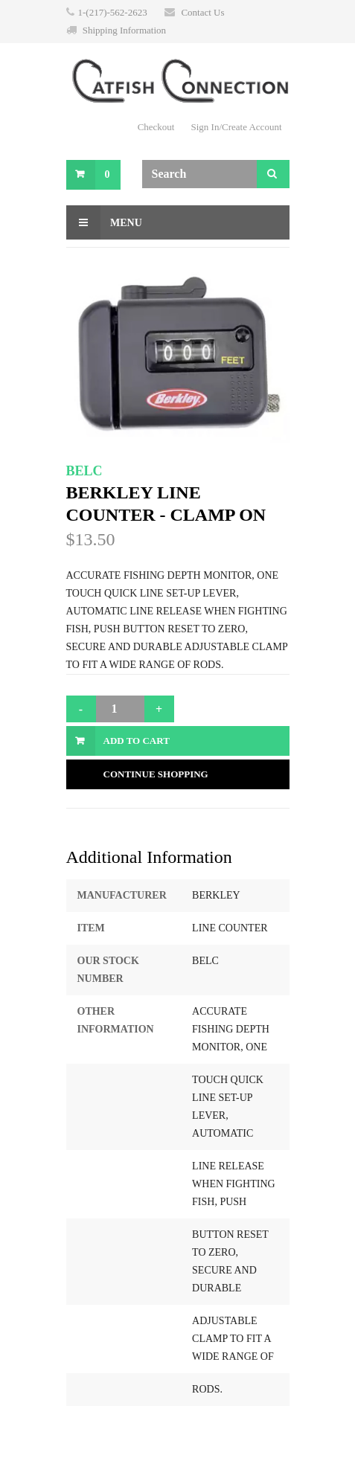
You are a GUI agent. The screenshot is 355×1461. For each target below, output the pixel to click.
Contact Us (202, 12)
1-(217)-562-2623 (112, 12)
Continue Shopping (155, 774)
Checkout (156, 126)
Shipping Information (124, 30)
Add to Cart (136, 740)
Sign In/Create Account (236, 126)
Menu (104, 222)
